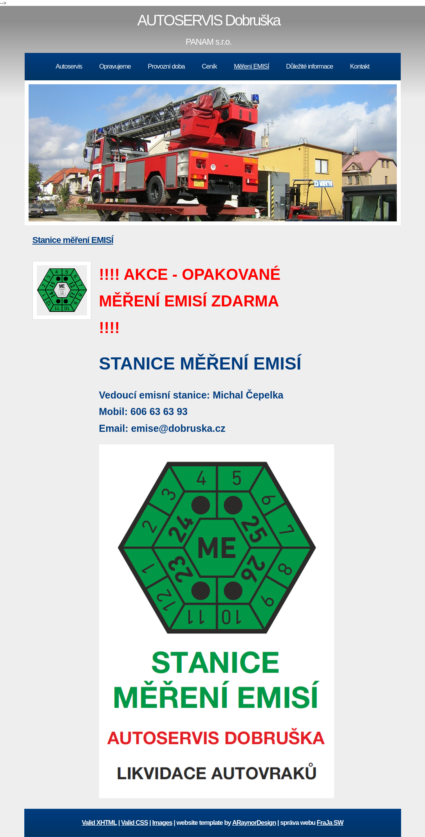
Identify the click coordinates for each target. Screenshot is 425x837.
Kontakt (359, 66)
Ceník (209, 66)
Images (162, 822)
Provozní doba (166, 66)
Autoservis (69, 66)
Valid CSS (134, 822)
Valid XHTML (99, 822)
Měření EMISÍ (251, 66)
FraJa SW (330, 822)
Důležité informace (309, 66)
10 (279, 229)
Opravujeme (115, 66)
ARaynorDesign (254, 822)
